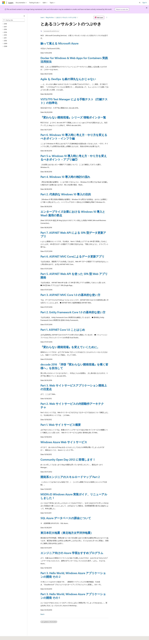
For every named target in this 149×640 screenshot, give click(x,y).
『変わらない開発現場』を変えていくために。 (70, 347)
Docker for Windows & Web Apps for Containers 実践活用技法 (74, 59)
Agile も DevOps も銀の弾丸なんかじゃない (68, 79)
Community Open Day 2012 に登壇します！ (68, 459)
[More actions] (106, 17)
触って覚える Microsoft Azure (59, 43)
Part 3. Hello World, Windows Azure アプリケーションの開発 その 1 (73, 595)
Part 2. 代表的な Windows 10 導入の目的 (66, 194)
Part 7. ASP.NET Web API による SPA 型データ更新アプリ (73, 234)
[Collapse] (24, 16)
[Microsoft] (3, 2)
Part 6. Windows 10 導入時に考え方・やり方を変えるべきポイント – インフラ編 (74, 136)
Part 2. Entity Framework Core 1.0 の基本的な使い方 (73, 312)
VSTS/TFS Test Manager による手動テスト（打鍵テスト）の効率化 (74, 101)
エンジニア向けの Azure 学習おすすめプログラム (72, 553)
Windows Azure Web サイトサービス (64, 442)
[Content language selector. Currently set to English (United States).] (11, 637)
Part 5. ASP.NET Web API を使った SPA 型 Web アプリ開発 (74, 275)
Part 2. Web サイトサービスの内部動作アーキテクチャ (72, 405)
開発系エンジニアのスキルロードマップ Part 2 (70, 477)
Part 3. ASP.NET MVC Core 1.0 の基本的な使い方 (70, 295)
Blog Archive (50, 17)
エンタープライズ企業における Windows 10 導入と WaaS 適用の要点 (73, 213)
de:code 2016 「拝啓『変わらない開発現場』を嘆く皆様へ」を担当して (74, 366)
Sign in (144, 2)
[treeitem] (14, 23)
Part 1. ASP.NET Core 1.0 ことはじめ (63, 329)
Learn (42, 17)
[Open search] (140, 2)
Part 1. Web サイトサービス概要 (61, 424)
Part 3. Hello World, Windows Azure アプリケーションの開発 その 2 (73, 574)
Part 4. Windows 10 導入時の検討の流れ (65, 177)
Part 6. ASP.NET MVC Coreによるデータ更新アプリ (72, 256)
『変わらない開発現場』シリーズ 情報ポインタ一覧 (73, 117)
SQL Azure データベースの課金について (66, 518)
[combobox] (13, 20)
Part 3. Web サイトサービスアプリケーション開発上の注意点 (74, 387)
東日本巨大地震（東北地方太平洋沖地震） (67, 533)
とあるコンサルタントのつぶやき (66, 17)
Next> (43, 614)
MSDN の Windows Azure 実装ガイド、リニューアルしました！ (74, 496)
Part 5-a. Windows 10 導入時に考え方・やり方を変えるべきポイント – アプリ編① (74, 157)
